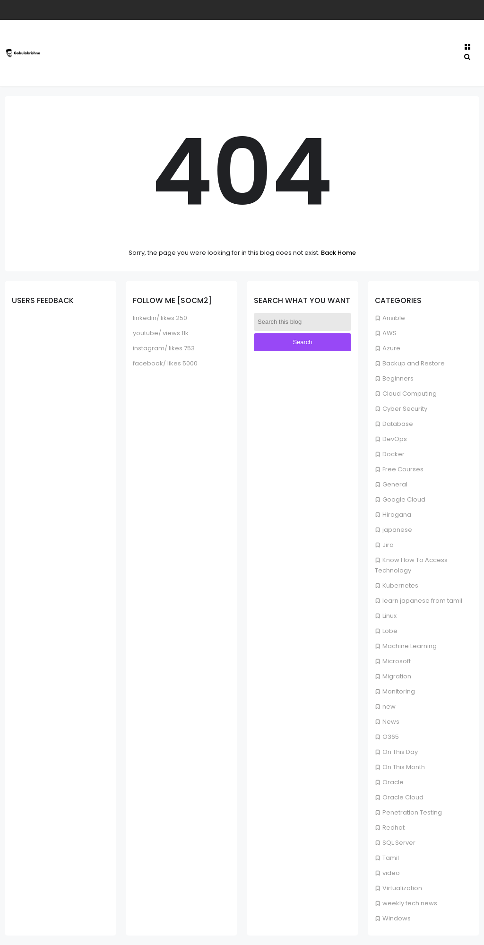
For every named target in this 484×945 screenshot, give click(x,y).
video (391, 872)
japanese (397, 529)
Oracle (393, 782)
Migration (396, 676)
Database (397, 423)
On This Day (400, 751)
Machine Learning (409, 646)
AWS (389, 333)
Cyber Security (404, 408)
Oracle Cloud (403, 797)
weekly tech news (409, 903)
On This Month (403, 767)
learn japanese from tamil (422, 600)
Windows (396, 918)
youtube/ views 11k (161, 333)
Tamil (390, 857)
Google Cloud (403, 499)
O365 (390, 736)
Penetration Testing (412, 812)
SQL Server (398, 842)
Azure (391, 348)
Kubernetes (400, 585)
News (390, 721)
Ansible (393, 317)
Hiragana (396, 514)
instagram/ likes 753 (164, 348)
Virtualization (402, 888)
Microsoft (396, 661)
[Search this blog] (302, 322)
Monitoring (398, 691)
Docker (393, 454)
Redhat (393, 827)
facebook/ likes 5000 (165, 363)
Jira (388, 544)
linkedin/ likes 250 (160, 317)
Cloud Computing (409, 393)
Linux (389, 615)
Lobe (390, 630)
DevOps (394, 438)
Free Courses (403, 469)
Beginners (398, 378)
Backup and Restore (413, 363)
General (394, 484)
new (389, 706)
